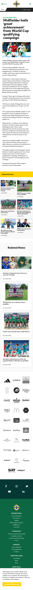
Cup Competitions (16, 549)
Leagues (16, 551)
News (16, 560)
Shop (16, 563)
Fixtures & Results (16, 516)
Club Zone (16, 527)
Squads (16, 520)
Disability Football (16, 536)
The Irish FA (16, 558)
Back (2, 9)
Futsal (16, 540)
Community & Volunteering (16, 538)
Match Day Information (16, 522)
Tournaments (16, 518)
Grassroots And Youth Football (16, 534)
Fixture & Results (16, 547)
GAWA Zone (16, 525)
